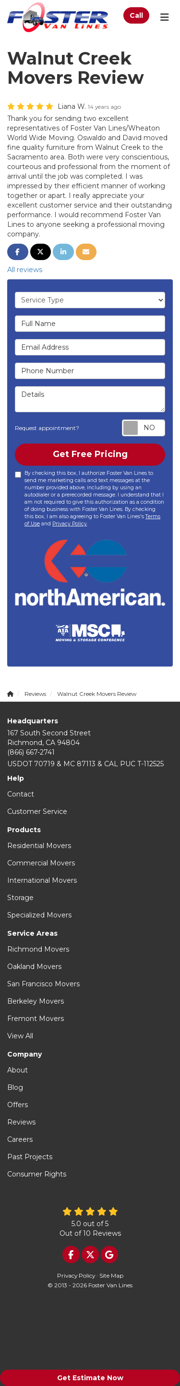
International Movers (42, 880)
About (17, 1070)
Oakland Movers (34, 966)
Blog (15, 1087)
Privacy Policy (69, 524)
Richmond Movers (38, 949)
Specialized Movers (39, 915)
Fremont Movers (35, 1018)
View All (20, 1036)
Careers (20, 1139)
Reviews (21, 1122)
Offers (17, 1104)
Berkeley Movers (35, 1001)
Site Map (111, 1275)
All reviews (24, 269)
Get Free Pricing (90, 454)
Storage (20, 897)
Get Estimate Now (90, 1377)
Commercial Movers (41, 863)
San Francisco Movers (43, 984)
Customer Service (37, 811)
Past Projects (29, 1156)
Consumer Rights (36, 1174)
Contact (20, 794)
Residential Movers (39, 845)
